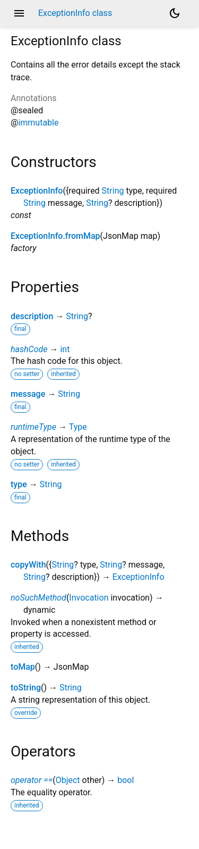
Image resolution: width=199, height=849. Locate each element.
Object (68, 780)
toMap (23, 667)
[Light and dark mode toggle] (174, 13)
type (19, 484)
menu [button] (19, 13)
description (32, 316)
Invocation (88, 598)
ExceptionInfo (37, 191)
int (65, 349)
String (113, 191)
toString (26, 687)
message (28, 394)
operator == (32, 780)
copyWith (28, 565)
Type (78, 427)
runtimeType (33, 427)
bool (125, 780)
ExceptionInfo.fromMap (55, 236)
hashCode (29, 349)
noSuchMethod (38, 598)
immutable (38, 123)
